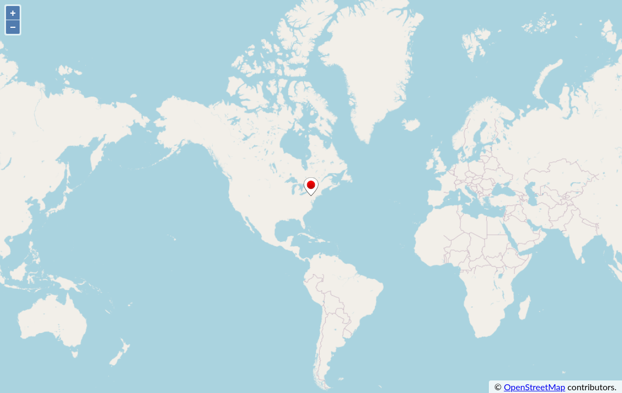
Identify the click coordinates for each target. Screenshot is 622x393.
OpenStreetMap (534, 387)
